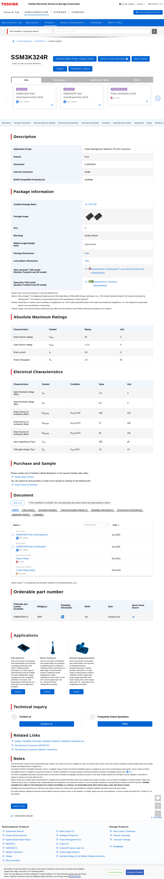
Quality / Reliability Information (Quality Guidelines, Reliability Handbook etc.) (50, 741)
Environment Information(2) (129, 510)
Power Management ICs (70, 840)
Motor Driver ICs (66, 831)
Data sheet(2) (28, 510)
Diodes (9, 856)
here (130, 772)
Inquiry (149, 123)
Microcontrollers (13, 860)
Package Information (22, 123)
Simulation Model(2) (48, 510)
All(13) (15, 510)
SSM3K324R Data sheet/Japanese (32, 535)
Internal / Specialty (121, 835)
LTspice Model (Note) (25, 570)
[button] (132, 4)
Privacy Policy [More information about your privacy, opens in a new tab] (74, 877)
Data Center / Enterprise (124, 831)
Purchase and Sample (90, 123)
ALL (26, 80)
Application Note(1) (21, 514)
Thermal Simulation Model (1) (74, 510)
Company (118, 846)
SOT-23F (93, 204)
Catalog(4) (38, 514)
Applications (139, 123)
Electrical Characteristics (68, 123)
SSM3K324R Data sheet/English (31, 547)
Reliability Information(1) (102, 510)
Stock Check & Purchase (26, 485)
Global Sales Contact (24, 477)
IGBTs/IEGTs (12, 848)
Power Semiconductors (16, 835)
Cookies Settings (115, 873)
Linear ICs (64, 844)
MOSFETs (40, 41)
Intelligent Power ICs (68, 835)
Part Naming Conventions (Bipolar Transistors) (36, 749)
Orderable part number (122, 123)
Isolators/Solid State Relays (18, 840)
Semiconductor (25, 41)
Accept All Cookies (135, 873)
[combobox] (102, 31)
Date (115, 525)
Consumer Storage (121, 840)
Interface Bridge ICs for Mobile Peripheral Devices (82, 856)
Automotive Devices (15, 831)
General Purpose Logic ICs (71, 848)
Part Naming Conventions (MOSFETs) (32, 745)
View (87, 253)
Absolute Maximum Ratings (44, 123)
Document (106, 123)
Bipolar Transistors (14, 852)
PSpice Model (22, 558)
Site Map (158, 818)
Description (6, 123)
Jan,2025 (116, 535)
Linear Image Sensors (69, 852)
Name (16, 525)
